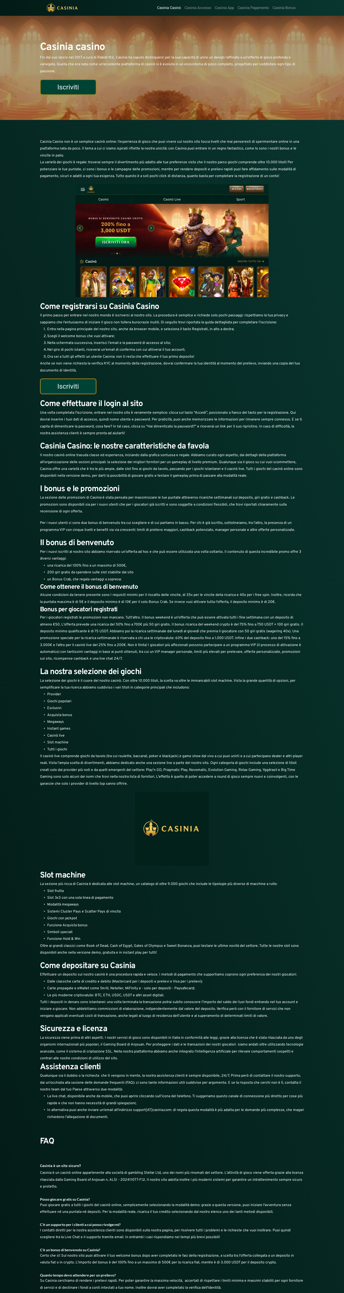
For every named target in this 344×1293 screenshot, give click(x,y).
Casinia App (224, 8)
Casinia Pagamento (253, 8)
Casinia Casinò (169, 8)
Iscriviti (68, 87)
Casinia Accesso (198, 8)
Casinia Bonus (284, 8)
